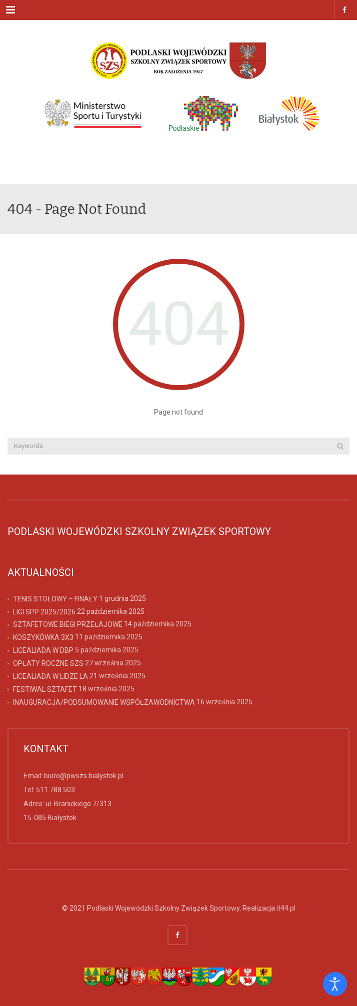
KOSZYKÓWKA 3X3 (43, 637)
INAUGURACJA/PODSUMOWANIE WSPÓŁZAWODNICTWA (104, 702)
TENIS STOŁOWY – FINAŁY (55, 598)
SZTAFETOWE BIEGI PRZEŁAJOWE (67, 624)
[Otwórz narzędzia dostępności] (335, 984)
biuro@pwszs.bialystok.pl (84, 776)
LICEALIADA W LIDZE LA (50, 676)
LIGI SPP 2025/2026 (44, 611)
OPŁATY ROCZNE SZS (48, 663)
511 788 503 (55, 790)
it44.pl (286, 908)
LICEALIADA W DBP (43, 650)
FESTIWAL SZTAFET (45, 689)
